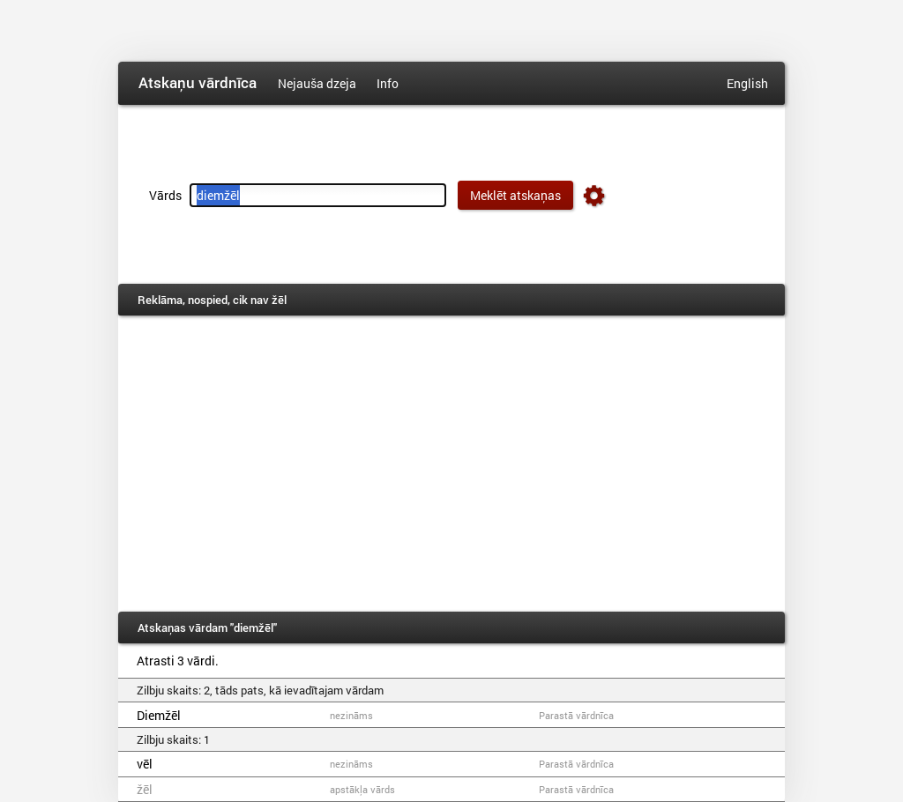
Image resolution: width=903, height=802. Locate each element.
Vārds (165, 195)
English (747, 83)
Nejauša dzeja (317, 83)
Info (388, 83)
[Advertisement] (451, 463)
